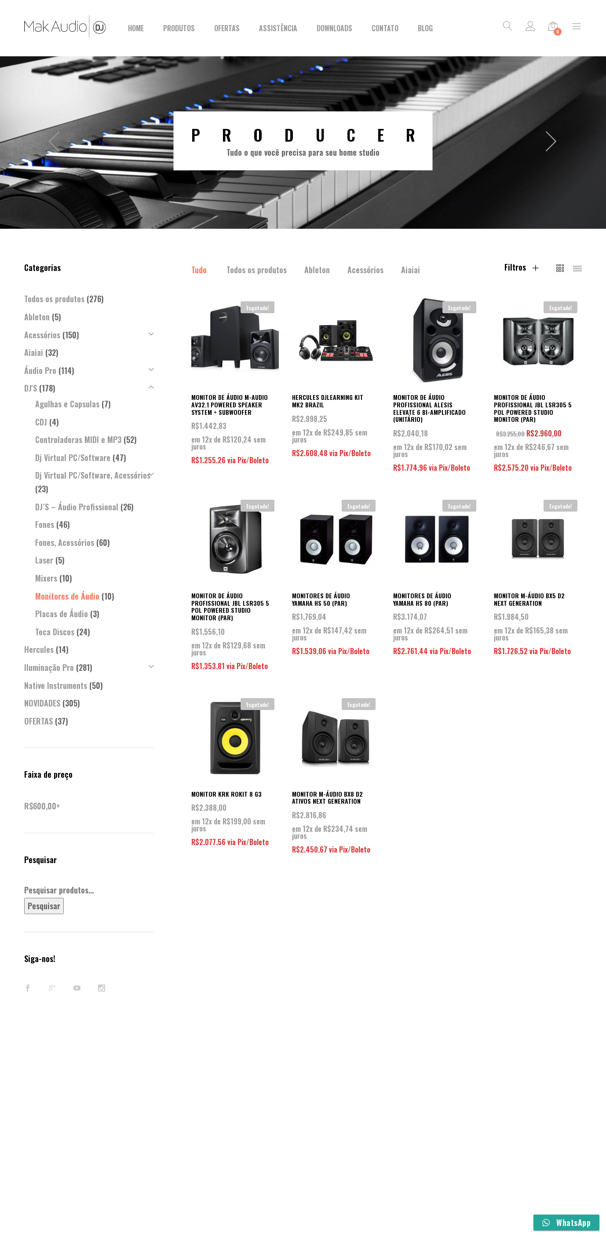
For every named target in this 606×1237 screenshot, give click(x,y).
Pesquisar (44, 905)
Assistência (278, 28)
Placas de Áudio (61, 613)
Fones (44, 524)
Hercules (39, 649)
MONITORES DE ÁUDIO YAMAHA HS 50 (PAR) (321, 599)
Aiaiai (410, 269)
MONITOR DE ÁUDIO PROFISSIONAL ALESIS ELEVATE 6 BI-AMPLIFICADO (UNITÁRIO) (429, 408)
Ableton (317, 269)
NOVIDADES (42, 703)
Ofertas (227, 28)
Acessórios (365, 269)
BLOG (425, 28)
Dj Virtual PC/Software (72, 457)
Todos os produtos (256, 269)
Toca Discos (54, 631)
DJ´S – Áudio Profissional (76, 506)
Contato (385, 28)
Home (136, 28)
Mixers (46, 578)
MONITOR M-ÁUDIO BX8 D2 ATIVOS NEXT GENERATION (327, 797)
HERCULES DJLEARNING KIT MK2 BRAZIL (327, 400)
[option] (303, 141)
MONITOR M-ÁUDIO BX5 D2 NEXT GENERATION (529, 599)
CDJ (41, 422)
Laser (44, 560)
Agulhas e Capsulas (67, 404)
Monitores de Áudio (67, 596)
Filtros (521, 267)
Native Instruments (55, 685)
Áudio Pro (40, 370)
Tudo (199, 269)
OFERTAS (38, 721)
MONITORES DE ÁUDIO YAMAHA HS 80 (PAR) (422, 599)
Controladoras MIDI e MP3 (78, 439)
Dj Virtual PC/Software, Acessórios (92, 475)
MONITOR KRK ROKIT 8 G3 (226, 793)
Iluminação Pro (49, 667)
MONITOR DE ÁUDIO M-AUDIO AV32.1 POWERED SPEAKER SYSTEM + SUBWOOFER (229, 404)
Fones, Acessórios (64, 542)
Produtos (179, 28)
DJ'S (30, 388)
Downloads (334, 28)
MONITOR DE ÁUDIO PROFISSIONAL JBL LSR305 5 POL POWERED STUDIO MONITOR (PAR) (533, 408)
